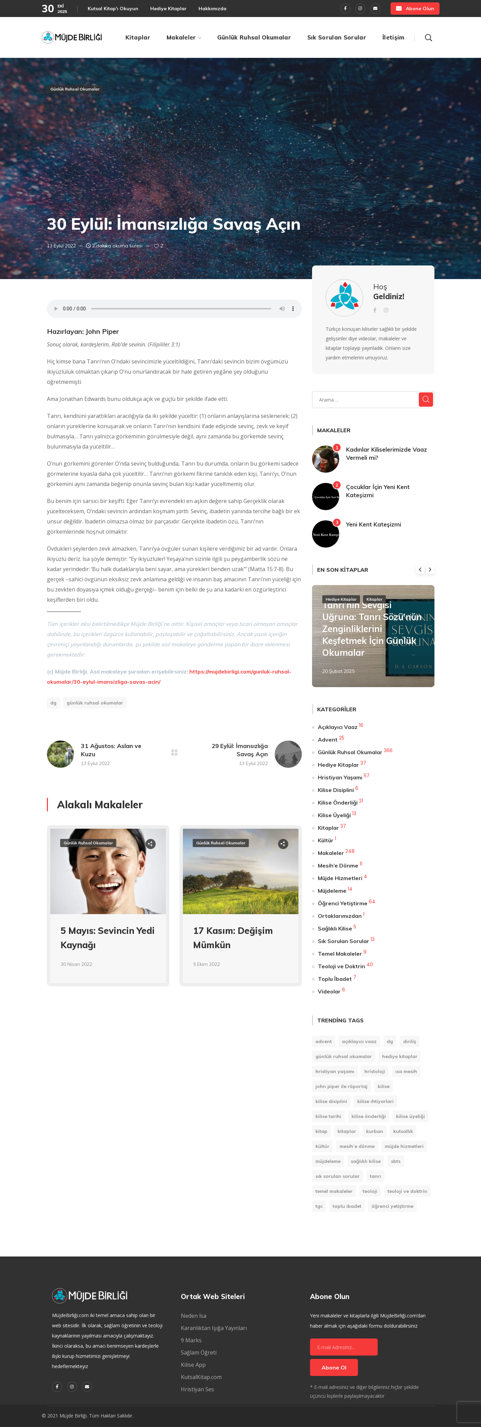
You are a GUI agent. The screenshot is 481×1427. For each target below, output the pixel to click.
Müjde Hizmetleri (340, 878)
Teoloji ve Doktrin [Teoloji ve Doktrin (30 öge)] (407, 1191)
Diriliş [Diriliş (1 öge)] (409, 1041)
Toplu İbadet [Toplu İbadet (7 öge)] (347, 1206)
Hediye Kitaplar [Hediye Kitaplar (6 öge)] (399, 1056)
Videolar (329, 991)
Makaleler (331, 852)
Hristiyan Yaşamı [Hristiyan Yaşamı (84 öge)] (334, 1071)
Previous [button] (420, 569)
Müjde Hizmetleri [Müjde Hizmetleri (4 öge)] (404, 1146)
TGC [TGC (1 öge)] (319, 1206)
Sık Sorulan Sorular (343, 941)
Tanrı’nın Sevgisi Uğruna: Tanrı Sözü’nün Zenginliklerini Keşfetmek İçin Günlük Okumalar (372, 628)
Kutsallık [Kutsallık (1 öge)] (403, 1131)
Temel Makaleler (340, 953)
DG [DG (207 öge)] (390, 1041)
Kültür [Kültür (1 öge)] (322, 1146)
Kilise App (193, 1364)
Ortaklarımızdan (340, 915)
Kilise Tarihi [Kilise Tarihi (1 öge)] (328, 1116)
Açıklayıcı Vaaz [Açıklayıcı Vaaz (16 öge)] (359, 1041)
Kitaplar (374, 599)
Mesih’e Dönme (338, 865)
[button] (415, 8)
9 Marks (191, 1340)
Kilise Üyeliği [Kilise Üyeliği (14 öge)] (410, 1116)
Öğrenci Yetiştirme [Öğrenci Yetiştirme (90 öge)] (392, 1206)
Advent (328, 739)
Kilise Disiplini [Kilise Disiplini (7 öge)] (331, 1101)
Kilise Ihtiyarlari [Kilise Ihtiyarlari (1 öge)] (375, 1101)
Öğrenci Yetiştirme (342, 903)
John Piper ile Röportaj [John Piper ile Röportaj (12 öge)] (341, 1086)
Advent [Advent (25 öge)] (323, 1041)
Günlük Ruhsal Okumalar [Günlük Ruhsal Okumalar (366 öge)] (343, 1056)
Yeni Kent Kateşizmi (373, 524)
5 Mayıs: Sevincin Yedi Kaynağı (108, 938)
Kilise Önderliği (338, 802)
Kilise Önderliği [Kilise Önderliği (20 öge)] (368, 1116)
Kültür (325, 840)
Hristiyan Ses (197, 1389)
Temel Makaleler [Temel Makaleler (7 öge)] (334, 1191)
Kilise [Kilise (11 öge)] (384, 1086)
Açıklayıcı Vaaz (338, 727)
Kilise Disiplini (336, 790)
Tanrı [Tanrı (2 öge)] (375, 1176)
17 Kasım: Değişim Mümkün (233, 938)
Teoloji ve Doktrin (341, 966)
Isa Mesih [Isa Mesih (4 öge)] (406, 1071)
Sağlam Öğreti (199, 1352)
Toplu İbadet (335, 978)
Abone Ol (334, 1367)
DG (53, 703)
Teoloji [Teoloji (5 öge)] (370, 1191)
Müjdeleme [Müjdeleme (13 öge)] (328, 1161)
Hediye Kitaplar (341, 599)
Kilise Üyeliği (334, 815)
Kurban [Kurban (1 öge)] (374, 1131)
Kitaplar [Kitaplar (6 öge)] (347, 1131)
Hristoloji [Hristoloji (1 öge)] (374, 1071)
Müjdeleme (332, 890)
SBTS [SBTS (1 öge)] (395, 1161)
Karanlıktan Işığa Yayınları (214, 1328)
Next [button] (430, 569)
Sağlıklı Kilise (335, 928)
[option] (108, 910)
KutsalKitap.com (201, 1377)
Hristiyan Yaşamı (340, 777)
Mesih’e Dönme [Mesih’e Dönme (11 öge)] (357, 1146)
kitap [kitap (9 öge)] (321, 1131)
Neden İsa (193, 1315)
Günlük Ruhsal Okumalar (75, 89)
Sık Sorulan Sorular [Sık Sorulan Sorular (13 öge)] (337, 1176)
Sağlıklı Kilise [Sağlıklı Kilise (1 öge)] (366, 1161)
